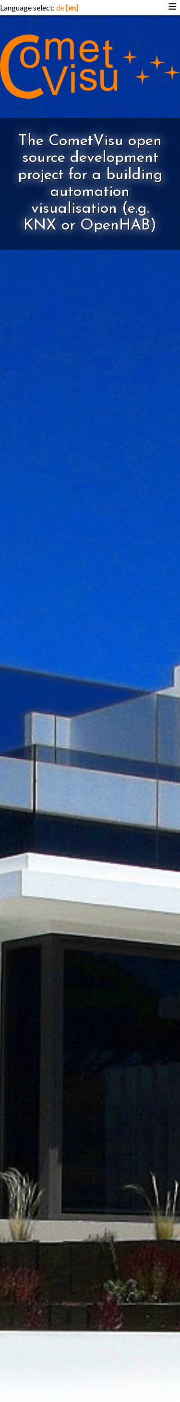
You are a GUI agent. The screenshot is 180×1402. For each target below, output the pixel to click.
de (60, 7)
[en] (72, 7)
